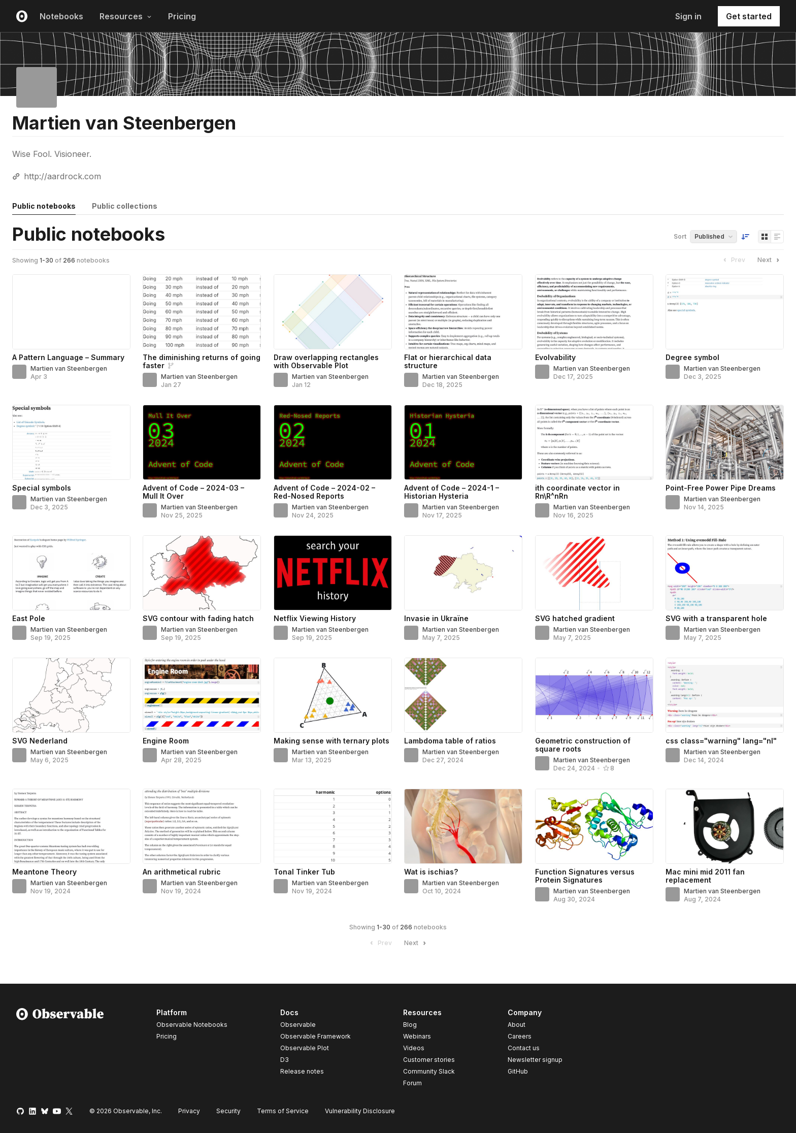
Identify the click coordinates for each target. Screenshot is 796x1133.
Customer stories (429, 1059)
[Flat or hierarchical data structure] (463, 311)
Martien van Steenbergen (68, 368)
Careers (520, 1036)
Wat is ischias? (431, 871)
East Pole (28, 618)
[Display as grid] (764, 237)
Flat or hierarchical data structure (447, 361)
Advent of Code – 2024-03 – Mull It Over (193, 491)
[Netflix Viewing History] (333, 572)
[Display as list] (777, 237)
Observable (298, 1024)
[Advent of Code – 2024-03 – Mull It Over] (202, 442)
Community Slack (429, 1071)
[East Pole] (71, 572)
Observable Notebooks (191, 1024)
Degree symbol (692, 357)
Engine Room (166, 740)
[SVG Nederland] (71, 695)
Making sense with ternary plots (331, 740)
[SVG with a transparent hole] (725, 572)
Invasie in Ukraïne (436, 618)
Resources (126, 16)
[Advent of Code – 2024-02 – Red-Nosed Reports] (333, 442)
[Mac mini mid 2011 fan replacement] (725, 826)
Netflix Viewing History (315, 618)
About (516, 1024)
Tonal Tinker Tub (304, 871)
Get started (749, 16)
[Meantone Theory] (71, 826)
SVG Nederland (40, 740)
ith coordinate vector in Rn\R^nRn (577, 491)
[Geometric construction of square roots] (594, 695)
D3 (284, 1059)
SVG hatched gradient (575, 618)
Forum (412, 1083)
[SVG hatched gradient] (594, 572)
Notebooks (61, 16)
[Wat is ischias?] (463, 826)
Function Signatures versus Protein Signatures (585, 875)
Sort (680, 236)
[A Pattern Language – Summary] (71, 311)
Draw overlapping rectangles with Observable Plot (326, 361)
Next (769, 260)
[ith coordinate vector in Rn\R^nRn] (594, 442)
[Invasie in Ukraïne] (463, 572)
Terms (283, 1111)
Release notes (302, 1071)
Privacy (189, 1111)
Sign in (688, 16)
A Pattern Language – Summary (68, 357)
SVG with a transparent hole (716, 618)
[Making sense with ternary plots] (333, 695)
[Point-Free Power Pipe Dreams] (725, 442)
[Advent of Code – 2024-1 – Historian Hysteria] (463, 442)
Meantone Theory (44, 871)
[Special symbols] (71, 442)
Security (228, 1111)
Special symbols (41, 487)
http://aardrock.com (62, 176)
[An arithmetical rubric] (202, 826)
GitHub (518, 1071)
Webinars (417, 1036)
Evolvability (555, 357)
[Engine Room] (202, 695)
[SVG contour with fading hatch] (202, 572)
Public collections (124, 206)
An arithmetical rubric (182, 871)
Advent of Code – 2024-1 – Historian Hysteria (451, 491)
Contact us (524, 1048)
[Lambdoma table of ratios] (463, 695)
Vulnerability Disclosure (360, 1111)
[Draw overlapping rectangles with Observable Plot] (333, 311)
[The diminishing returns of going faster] (202, 311)
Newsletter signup (535, 1059)
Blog (410, 1024)
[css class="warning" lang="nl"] (725, 695)
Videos (413, 1048)
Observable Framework (315, 1036)
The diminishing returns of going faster (201, 361)
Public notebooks (44, 206)
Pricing (182, 16)
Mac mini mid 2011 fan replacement (705, 875)
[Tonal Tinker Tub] (333, 826)
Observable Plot (304, 1048)
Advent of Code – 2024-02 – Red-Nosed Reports (324, 491)
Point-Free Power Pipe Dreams (721, 487)
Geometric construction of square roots (583, 744)
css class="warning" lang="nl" (721, 740)
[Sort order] (745, 236)
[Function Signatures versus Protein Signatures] (594, 826)
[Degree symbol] (725, 311)
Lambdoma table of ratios (450, 740)
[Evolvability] (594, 311)
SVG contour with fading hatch (198, 618)
